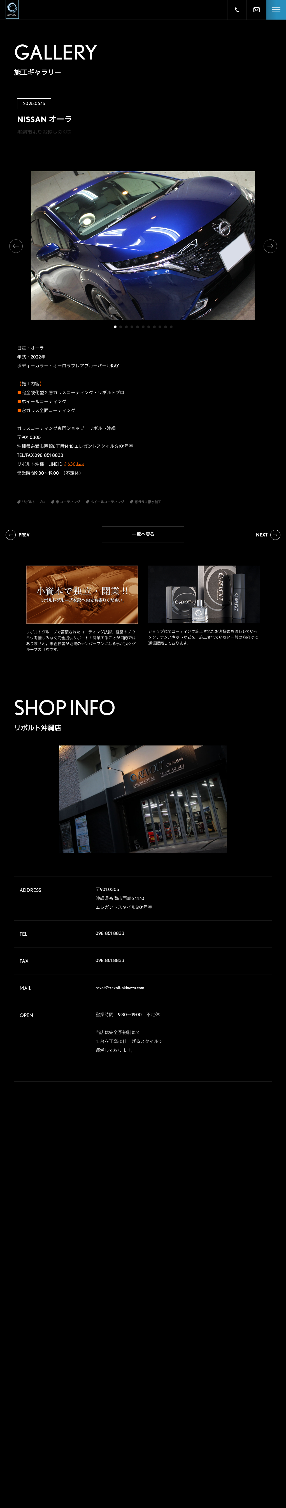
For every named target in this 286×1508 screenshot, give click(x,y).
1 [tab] (115, 327)
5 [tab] (137, 327)
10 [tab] (165, 327)
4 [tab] (132, 327)
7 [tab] (148, 327)
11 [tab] (171, 327)
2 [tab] (120, 327)
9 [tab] (160, 327)
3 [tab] (126, 327)
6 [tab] (143, 327)
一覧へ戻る (143, 534)
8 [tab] (154, 327)
